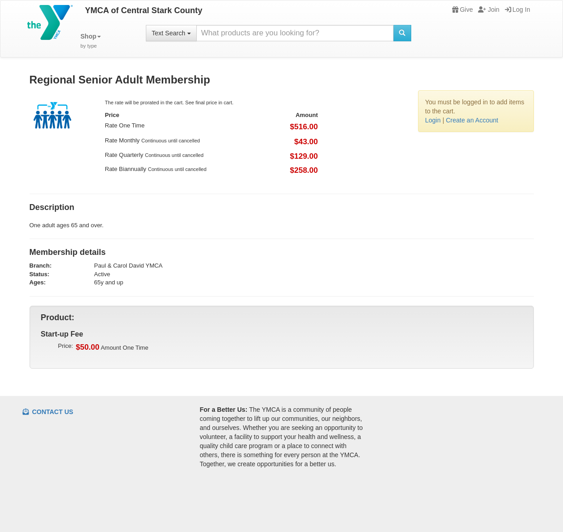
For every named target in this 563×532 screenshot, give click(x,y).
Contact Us (48, 411)
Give (462, 9)
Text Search (171, 33)
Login (433, 120)
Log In (517, 9)
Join (488, 9)
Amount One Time (112, 347)
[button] (91, 41)
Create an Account (472, 120)
